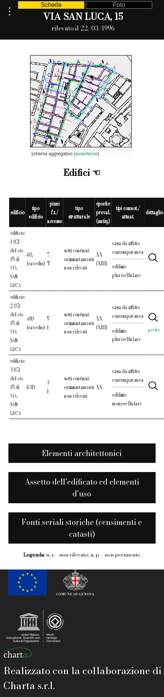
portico (154, 329)
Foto (119, 5)
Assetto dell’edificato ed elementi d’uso (81, 487)
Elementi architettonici (82, 453)
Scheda (51, 5)
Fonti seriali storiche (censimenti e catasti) (82, 528)
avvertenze (86, 153)
